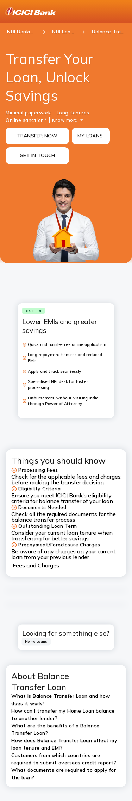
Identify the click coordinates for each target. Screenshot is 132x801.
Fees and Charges (36, 565)
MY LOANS (90, 135)
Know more (64, 120)
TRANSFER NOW (37, 135)
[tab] (36, 641)
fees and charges (98, 476)
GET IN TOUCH (37, 155)
